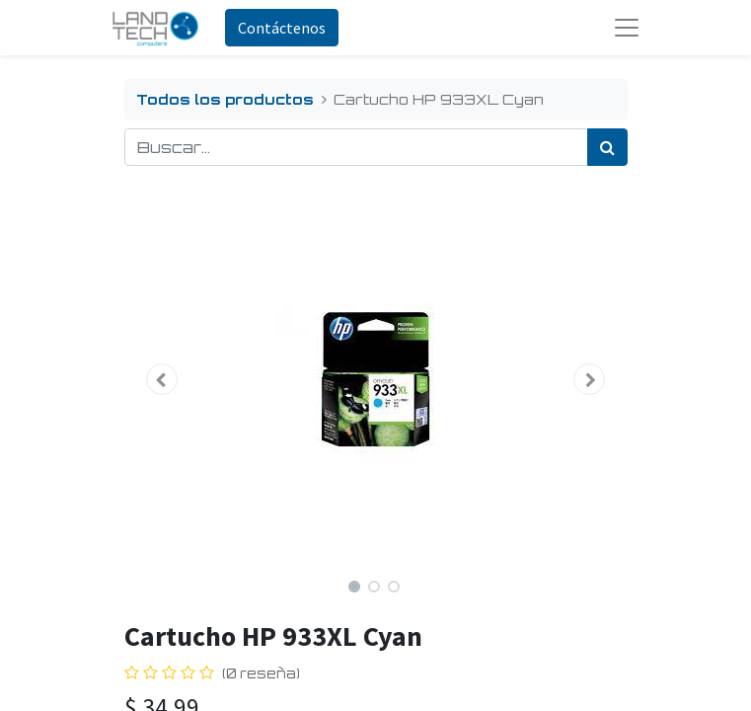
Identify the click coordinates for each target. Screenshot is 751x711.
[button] (162, 379)
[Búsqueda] (607, 147)
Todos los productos (225, 99)
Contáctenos (282, 28)
